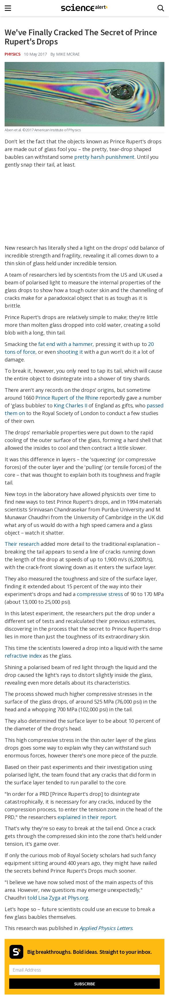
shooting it (70, 351)
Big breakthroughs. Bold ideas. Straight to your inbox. (89, 952)
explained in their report (86, 817)
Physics (12, 54)
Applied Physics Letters (105, 928)
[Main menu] (10, 8)
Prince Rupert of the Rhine (66, 397)
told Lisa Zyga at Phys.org (57, 897)
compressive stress (100, 594)
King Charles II (70, 405)
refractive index (23, 655)
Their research (22, 543)
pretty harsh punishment (104, 156)
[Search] (160, 8)
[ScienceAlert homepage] (84, 8)
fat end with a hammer (65, 344)
